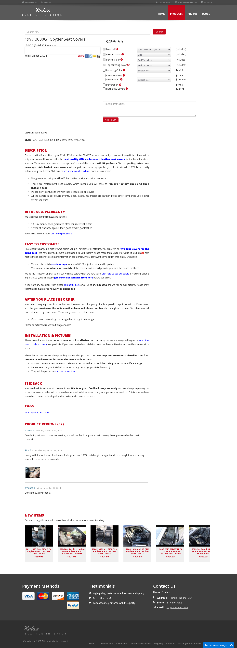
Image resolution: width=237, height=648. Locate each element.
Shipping (158, 643)
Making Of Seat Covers (189, 643)
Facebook (206, 2)
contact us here (72, 284)
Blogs (206, 13)
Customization (106, 643)
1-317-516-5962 (163, 2)
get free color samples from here (73, 277)
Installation (121, 643)
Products (176, 13)
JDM (47, 412)
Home (161, 13)
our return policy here (61, 233)
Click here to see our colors (115, 273)
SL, (42, 412)
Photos (192, 13)
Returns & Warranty (141, 643)
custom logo (59, 264)
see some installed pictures (77, 171)
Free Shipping (29, 2)
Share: (81, 55)
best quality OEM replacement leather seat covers (94, 159)
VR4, (27, 412)
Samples (46, 2)
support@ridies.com (186, 2)
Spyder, (35, 412)
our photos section (64, 371)
